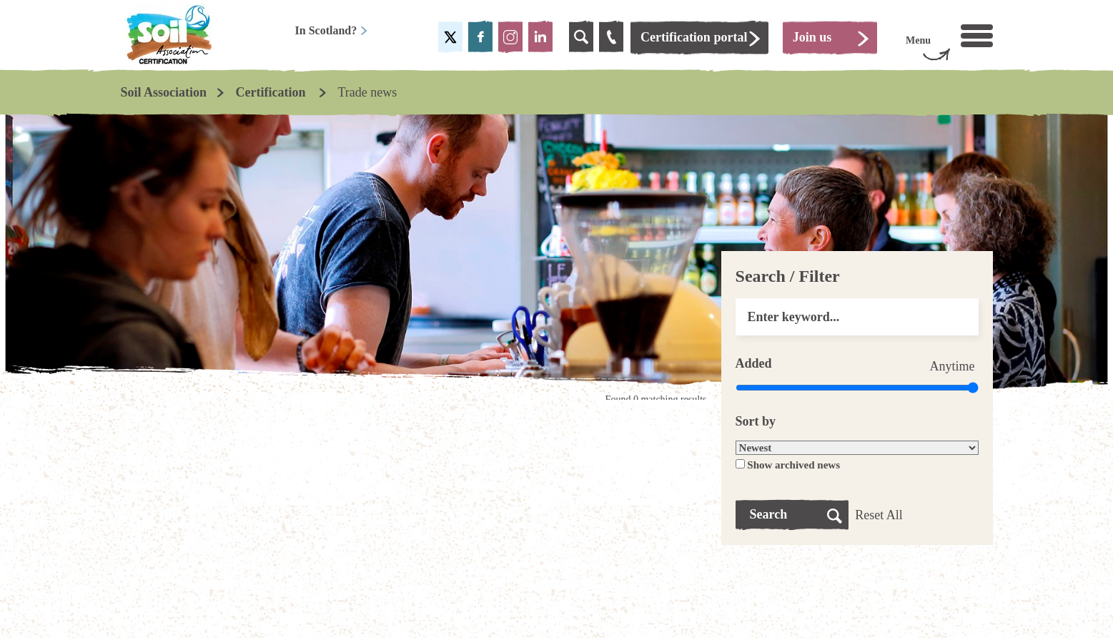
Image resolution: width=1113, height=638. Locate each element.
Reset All (879, 515)
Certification (272, 92)
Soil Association (164, 92)
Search (769, 514)
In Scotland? (332, 30)
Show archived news (793, 465)
